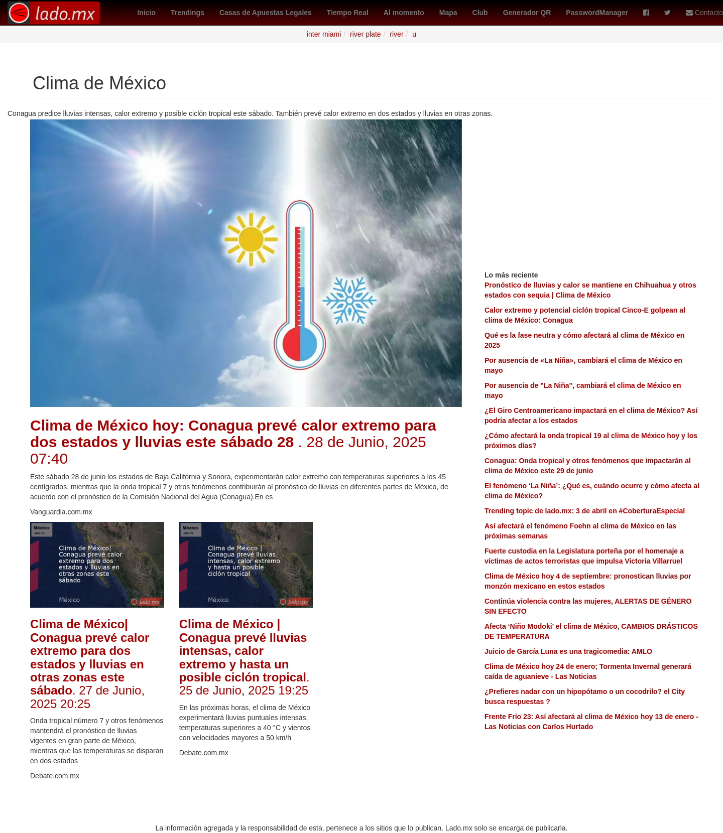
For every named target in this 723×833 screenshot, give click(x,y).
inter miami (324, 34)
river (396, 34)
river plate (365, 34)
